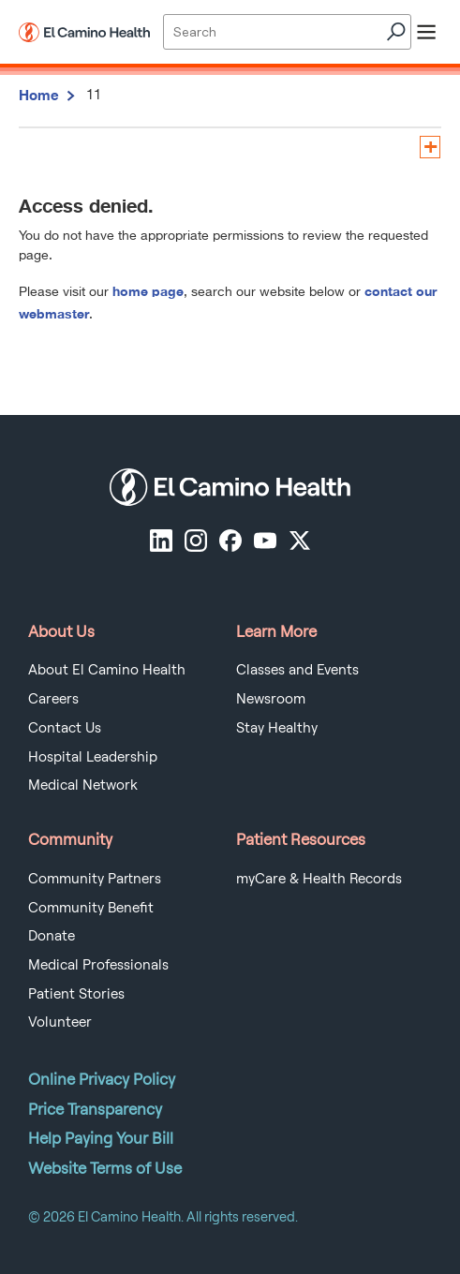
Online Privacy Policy (101, 1079)
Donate (51, 935)
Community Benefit (91, 907)
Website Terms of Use (105, 1168)
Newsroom (270, 698)
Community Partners (94, 878)
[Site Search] (287, 32)
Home (39, 94)
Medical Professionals (98, 964)
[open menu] (426, 31)
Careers (53, 698)
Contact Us (64, 727)
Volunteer (60, 1022)
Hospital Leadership (92, 756)
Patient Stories (76, 993)
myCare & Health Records (319, 878)
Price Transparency (95, 1109)
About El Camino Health (106, 669)
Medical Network (83, 785)
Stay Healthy (277, 727)
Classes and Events (297, 669)
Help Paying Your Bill (100, 1138)
